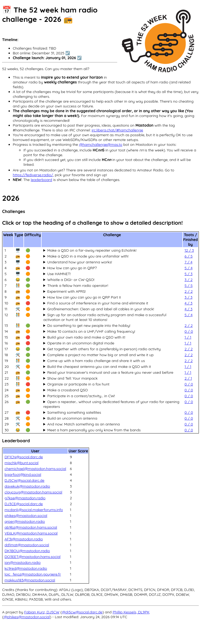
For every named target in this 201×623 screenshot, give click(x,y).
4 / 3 (188, 303)
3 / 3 (188, 297)
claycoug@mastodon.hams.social (33, 492)
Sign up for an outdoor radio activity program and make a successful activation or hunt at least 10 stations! (104, 317)
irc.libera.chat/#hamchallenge (117, 130)
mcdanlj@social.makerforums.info (34, 509)
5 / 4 (188, 268)
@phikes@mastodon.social (26, 616)
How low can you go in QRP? (72, 268)
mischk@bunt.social (21, 462)
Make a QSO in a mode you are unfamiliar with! (87, 256)
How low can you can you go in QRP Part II (84, 297)
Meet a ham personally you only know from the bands (93, 430)
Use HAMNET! (59, 273)
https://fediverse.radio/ (33, 174)
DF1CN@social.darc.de (24, 457)
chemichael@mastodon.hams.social (35, 468)
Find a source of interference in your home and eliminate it (97, 303)
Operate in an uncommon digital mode (80, 343)
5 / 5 (188, 285)
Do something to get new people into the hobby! (88, 325)
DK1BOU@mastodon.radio (27, 550)
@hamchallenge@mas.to (100, 144)
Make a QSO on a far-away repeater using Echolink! (91, 250)
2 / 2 (188, 291)
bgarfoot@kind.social (23, 474)
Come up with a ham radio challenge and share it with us (96, 360)
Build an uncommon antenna (72, 418)
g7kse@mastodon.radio (25, 498)
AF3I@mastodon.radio (24, 539)
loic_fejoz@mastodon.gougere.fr (33, 574)
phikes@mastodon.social (26, 515)
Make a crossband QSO (67, 390)
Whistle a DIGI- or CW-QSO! (70, 279)
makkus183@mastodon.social (30, 580)
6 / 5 (188, 256)
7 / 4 (188, 262)
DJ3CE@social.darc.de (24, 503)
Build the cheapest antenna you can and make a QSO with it (99, 366)
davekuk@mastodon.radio (27, 486)
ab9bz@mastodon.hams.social (31, 527)
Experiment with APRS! (66, 291)
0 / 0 (188, 331)
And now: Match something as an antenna (83, 424)
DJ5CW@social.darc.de (25, 480)
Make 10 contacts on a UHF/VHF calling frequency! (91, 331)
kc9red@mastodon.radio (26, 568)
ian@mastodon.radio (23, 562)
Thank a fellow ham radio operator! (77, 285)
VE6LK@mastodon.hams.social (31, 533)
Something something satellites (74, 412)
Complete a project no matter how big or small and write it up (100, 354)
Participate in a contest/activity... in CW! (81, 395)
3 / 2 (188, 279)
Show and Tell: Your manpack (72, 378)
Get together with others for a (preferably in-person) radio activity (104, 349)
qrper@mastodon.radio (25, 521)
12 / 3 (189, 250)
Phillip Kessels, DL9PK (131, 612)
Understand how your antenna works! (79, 262)
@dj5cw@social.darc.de (82, 612)
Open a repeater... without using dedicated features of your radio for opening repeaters (111, 404)
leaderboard (41, 179)
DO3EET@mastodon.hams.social (33, 556)
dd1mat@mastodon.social (27, 544)
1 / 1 (187, 337)
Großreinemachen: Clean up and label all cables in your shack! (100, 309)
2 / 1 (188, 378)
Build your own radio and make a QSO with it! (86, 337)
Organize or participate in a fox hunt (78, 384)
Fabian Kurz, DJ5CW (41, 612)
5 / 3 (188, 273)
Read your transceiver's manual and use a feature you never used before (110, 372)
